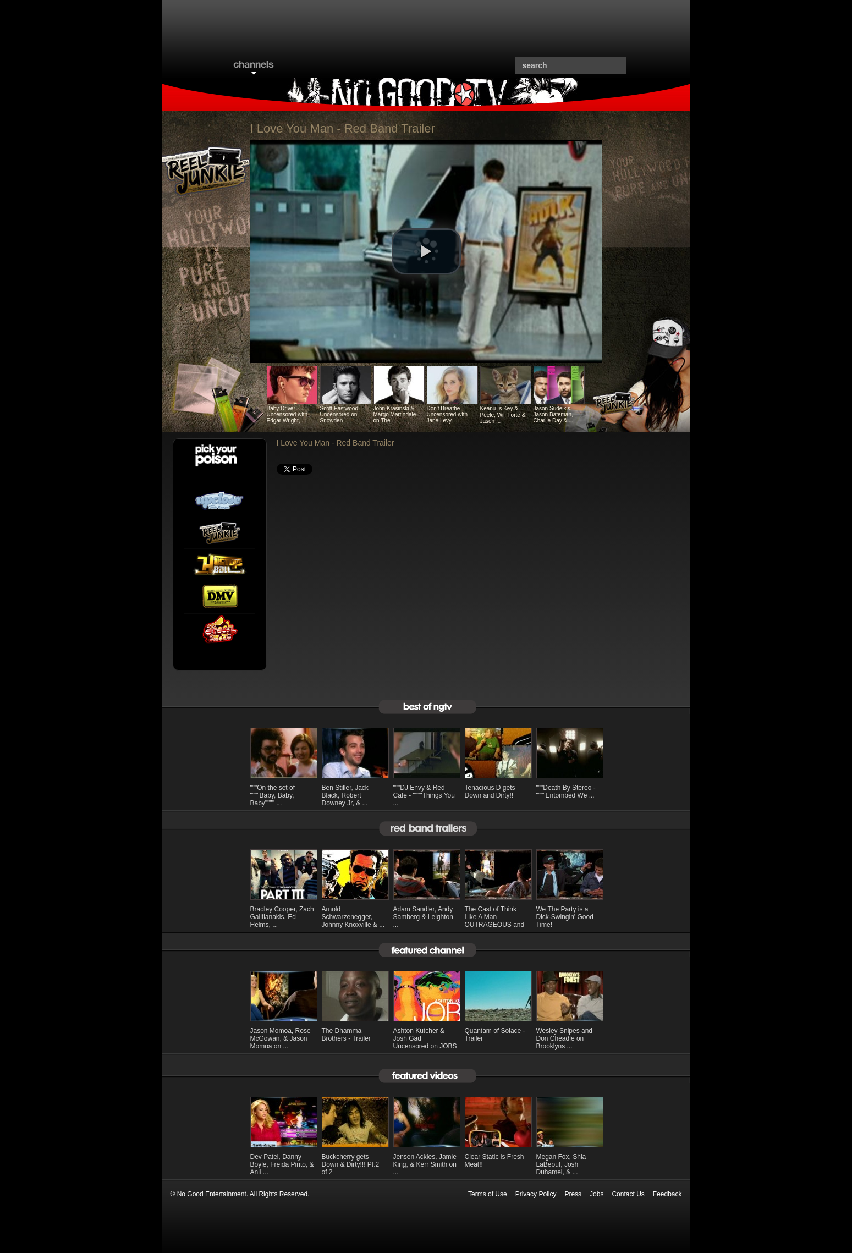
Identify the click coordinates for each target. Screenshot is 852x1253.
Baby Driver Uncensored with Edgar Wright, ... (287, 414)
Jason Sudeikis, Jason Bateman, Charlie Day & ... (554, 414)
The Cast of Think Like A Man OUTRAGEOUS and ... (495, 920)
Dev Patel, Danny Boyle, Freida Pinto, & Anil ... (282, 1164)
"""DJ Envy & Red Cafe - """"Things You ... (424, 795)
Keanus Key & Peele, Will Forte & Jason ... (503, 414)
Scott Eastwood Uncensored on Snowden (339, 414)
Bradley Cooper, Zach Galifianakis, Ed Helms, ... (282, 916)
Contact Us (628, 1194)
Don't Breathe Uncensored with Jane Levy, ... (447, 414)
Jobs (596, 1194)
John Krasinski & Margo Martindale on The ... (394, 414)
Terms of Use (487, 1194)
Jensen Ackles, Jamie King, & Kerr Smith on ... (425, 1164)
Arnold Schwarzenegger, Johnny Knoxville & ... (353, 916)
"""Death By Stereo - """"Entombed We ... (566, 791)
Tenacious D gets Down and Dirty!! (490, 791)
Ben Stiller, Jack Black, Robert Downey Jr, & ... (345, 795)
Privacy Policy (536, 1194)
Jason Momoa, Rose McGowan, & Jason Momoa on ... (280, 1038)
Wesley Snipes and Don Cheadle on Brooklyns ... (564, 1038)
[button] (426, 251)
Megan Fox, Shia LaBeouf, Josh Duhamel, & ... (561, 1164)
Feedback (667, 1194)
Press (572, 1194)
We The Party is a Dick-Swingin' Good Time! (564, 916)
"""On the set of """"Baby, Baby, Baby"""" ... (272, 795)
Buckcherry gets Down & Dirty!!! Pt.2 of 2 (351, 1164)
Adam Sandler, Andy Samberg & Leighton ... (423, 916)
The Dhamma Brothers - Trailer (346, 1034)
